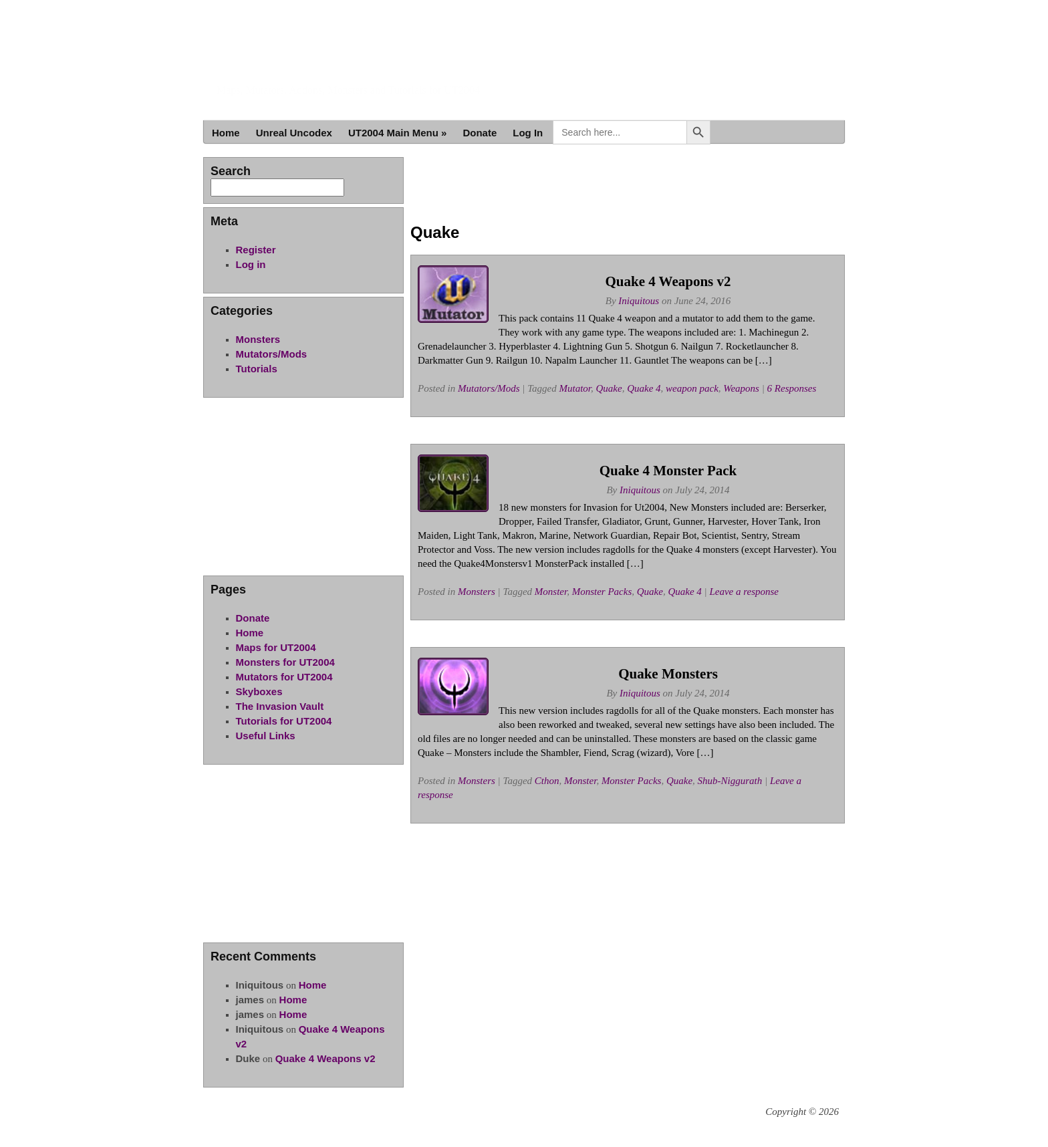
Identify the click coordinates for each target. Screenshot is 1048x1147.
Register (256, 249)
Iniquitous (638, 300)
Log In (528, 132)
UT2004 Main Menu (397, 132)
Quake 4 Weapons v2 (668, 281)
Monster (551, 591)
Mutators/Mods (489, 388)
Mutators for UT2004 (284, 676)
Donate (480, 132)
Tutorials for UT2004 (284, 721)
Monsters (476, 591)
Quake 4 (643, 388)
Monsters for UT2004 (285, 662)
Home (226, 132)
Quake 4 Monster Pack (668, 471)
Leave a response (744, 591)
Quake (609, 388)
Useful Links (265, 735)
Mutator (575, 388)
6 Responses (792, 388)
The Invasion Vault (280, 706)
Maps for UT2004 (276, 647)
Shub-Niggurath (730, 780)
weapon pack (692, 388)
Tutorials (256, 368)
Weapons (741, 388)
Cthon (547, 780)
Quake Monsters (668, 674)
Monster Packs (602, 591)
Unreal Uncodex (294, 132)
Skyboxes (259, 691)
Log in (251, 264)
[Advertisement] (627, 187)
